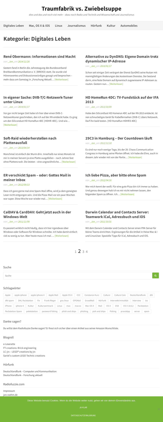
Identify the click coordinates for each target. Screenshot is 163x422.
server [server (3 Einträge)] (137, 311)
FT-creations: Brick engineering (19, 348)
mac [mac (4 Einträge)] (68, 305)
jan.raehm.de (10, 394)
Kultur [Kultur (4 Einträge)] (31, 305)
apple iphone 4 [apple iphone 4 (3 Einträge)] (37, 295)
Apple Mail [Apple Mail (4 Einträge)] (53, 295)
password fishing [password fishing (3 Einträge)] (50, 311)
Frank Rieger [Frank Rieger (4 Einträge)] (50, 300)
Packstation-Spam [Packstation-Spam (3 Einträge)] (13, 311)
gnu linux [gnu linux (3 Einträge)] (64, 300)
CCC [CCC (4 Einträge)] (78, 295)
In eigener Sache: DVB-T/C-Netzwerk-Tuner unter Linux (38, 99)
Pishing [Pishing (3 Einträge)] (113, 311)
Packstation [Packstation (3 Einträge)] (143, 305)
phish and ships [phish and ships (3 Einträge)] (69, 311)
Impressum (9, 390)
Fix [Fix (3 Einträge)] (38, 300)
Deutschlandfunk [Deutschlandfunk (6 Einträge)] (138, 295)
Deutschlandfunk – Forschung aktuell (22, 375)
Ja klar (83, 407)
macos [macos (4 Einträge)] (78, 305)
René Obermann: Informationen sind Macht (39, 56)
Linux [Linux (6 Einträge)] (59, 305)
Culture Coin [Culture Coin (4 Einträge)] (120, 295)
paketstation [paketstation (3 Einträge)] (32, 311)
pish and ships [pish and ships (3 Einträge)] (98, 311)
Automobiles (129, 26)
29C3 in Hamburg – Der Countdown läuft (118, 138)
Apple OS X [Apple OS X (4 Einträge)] (67, 295)
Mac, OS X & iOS (39, 26)
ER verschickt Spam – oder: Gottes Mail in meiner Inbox (37, 177)
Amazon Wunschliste (107, 328)
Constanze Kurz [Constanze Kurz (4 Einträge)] (92, 295)
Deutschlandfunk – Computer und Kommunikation (30, 371)
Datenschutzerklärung (83, 415)
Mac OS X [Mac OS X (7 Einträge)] (89, 305)
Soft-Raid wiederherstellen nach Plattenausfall (30, 140)
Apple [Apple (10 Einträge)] (7, 295)
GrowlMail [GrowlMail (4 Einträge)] (89, 300)
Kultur (111, 26)
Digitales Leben (13, 26)
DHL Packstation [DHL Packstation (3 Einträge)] (25, 300)
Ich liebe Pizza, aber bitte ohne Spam (115, 175)
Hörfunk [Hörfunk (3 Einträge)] (102, 300)
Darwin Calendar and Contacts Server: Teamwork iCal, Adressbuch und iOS (117, 214)
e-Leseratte (9, 344)
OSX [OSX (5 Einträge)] (117, 305)
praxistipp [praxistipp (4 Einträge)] (125, 311)
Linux (58, 26)
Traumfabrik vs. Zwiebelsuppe (81, 8)
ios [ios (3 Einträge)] (146, 300)
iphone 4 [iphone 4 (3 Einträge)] (20, 305)
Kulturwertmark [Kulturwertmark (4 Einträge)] (45, 305)
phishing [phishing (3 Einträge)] (84, 311)
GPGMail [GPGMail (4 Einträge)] (77, 300)
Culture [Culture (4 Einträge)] (106, 295)
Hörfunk (96, 26)
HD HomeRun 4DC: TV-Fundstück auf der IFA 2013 (122, 99)
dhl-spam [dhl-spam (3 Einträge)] (9, 300)
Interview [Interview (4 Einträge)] (137, 300)
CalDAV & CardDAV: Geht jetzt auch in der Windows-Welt (37, 214)
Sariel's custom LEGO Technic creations (24, 355)
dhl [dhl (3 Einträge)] (151, 295)
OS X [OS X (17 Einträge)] (108, 305)
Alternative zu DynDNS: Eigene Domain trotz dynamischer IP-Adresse (121, 58)
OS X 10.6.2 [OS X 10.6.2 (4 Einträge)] (128, 305)
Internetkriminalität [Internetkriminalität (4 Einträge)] (119, 300)
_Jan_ (11, 61)
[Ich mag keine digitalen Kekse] (158, 409)
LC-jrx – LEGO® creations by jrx (19, 351)
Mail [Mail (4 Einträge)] (100, 305)
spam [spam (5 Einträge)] (146, 311)
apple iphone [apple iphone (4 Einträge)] (21, 295)
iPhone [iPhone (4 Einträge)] (8, 305)
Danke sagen (38, 328)
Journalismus (76, 26)
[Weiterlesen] (61, 79)
